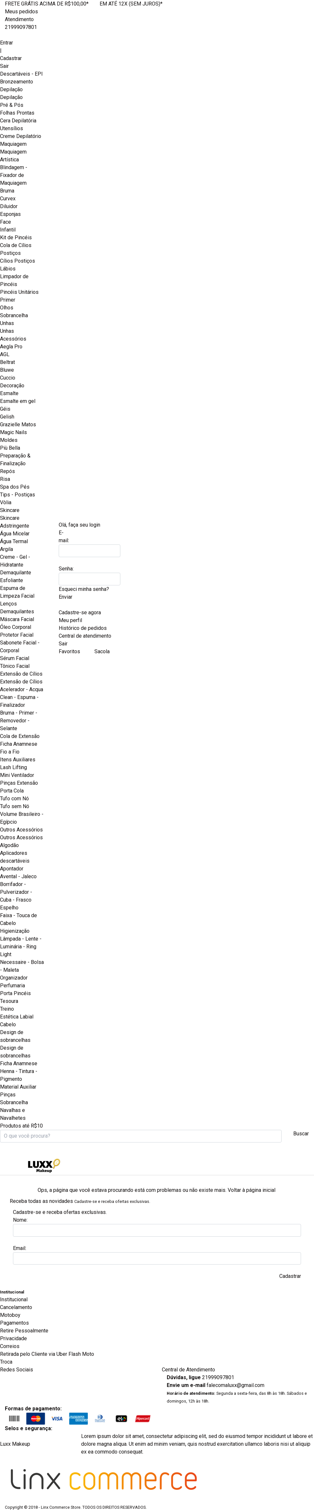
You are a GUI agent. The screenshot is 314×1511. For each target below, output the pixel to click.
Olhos (6, 308)
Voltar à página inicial (251, 1190)
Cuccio (7, 378)
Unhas (7, 331)
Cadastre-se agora (80, 612)
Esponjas (10, 214)
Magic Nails (13, 432)
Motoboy (10, 1315)
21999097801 (21, 27)
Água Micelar (15, 534)
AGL (4, 354)
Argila (6, 549)
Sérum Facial (14, 658)
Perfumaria (12, 985)
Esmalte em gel (17, 401)
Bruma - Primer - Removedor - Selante (18, 720)
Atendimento (19, 19)
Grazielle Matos (18, 424)
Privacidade (13, 1338)
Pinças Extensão (19, 783)
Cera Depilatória (18, 121)
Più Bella (10, 448)
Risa (5, 479)
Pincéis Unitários (19, 292)
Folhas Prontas (17, 113)
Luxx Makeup (15, 1444)
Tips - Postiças (17, 495)
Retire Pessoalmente (24, 1331)
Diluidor (9, 206)
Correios (9, 1346)
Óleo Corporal (15, 627)
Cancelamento (16, 1307)
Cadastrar (11, 58)
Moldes (9, 440)
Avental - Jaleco (18, 876)
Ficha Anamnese (18, 744)
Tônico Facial (15, 666)
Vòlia (5, 502)
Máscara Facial (17, 619)
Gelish (7, 417)
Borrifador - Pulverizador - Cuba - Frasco (16, 892)
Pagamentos (14, 1323)
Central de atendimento (85, 636)
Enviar (65, 597)
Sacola (103, 651)
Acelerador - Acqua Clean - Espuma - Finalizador (21, 697)
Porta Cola (12, 791)
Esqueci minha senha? (84, 589)
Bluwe (7, 370)
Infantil (8, 230)
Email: (19, 1248)
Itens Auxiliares (17, 759)
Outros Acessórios (21, 837)
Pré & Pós (11, 105)
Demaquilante (15, 572)
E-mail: (64, 536)
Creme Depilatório (20, 136)
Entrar (6, 43)
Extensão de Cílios (21, 682)
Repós (7, 471)
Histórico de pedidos (83, 628)
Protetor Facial (16, 635)
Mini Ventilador (17, 775)
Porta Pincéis (15, 993)
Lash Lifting (13, 767)
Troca (6, 1362)
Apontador (11, 869)
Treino (7, 1009)
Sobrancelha (14, 315)
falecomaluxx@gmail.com (235, 1385)
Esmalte (9, 393)
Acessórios (13, 339)
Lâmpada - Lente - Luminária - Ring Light (21, 946)
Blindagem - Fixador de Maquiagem (13, 175)
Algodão (9, 845)
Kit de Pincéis (16, 237)
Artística (9, 159)
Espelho (9, 908)
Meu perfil (70, 620)
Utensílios (11, 128)
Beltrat (7, 362)
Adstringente (14, 526)
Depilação (11, 97)
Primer (7, 300)
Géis (5, 409)
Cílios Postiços (17, 261)
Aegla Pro (11, 346)
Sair (4, 66)
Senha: (66, 569)
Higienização (15, 931)
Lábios (8, 269)
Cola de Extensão (20, 736)
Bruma (7, 191)
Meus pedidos (21, 11)
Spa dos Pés (15, 487)
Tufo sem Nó (14, 806)
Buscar (301, 1133)
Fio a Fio (9, 752)
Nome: (20, 1220)
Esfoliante (11, 580)
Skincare (9, 518)
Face (5, 222)
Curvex (8, 198)
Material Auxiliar (18, 1087)
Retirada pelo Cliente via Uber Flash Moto (47, 1354)
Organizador (14, 978)
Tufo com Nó (14, 798)
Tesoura (9, 1001)
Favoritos (69, 651)
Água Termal (14, 541)
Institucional (14, 1299)
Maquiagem (13, 152)
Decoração (12, 385)
